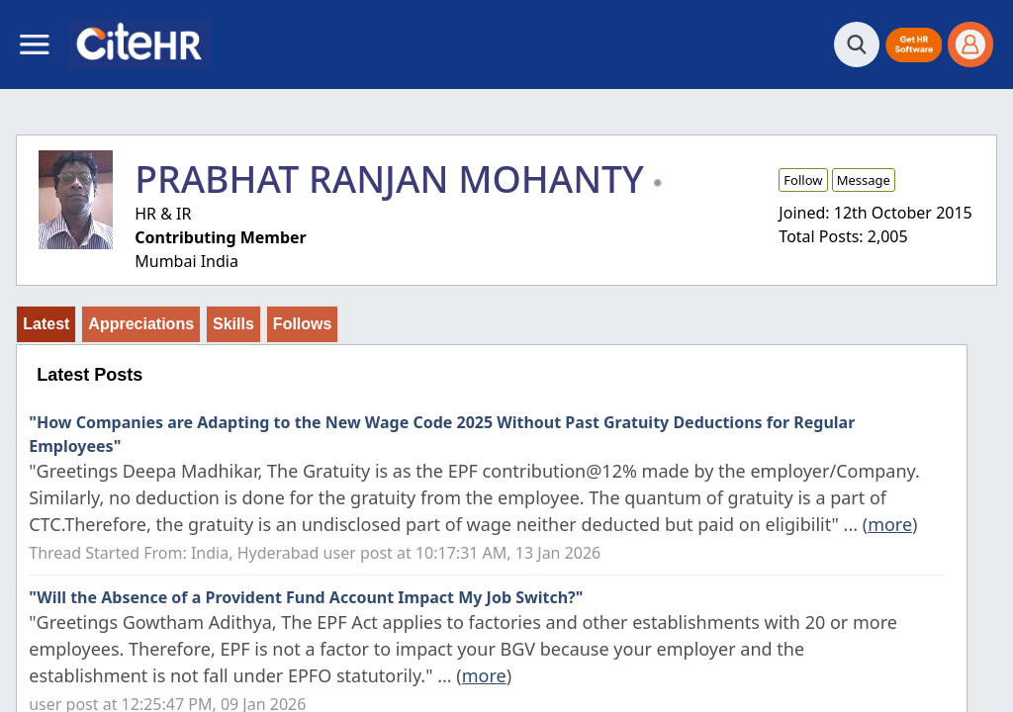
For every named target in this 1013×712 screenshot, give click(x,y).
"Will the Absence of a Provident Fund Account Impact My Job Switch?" (306, 597)
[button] (913, 45)
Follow (802, 180)
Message (863, 180)
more (890, 524)
